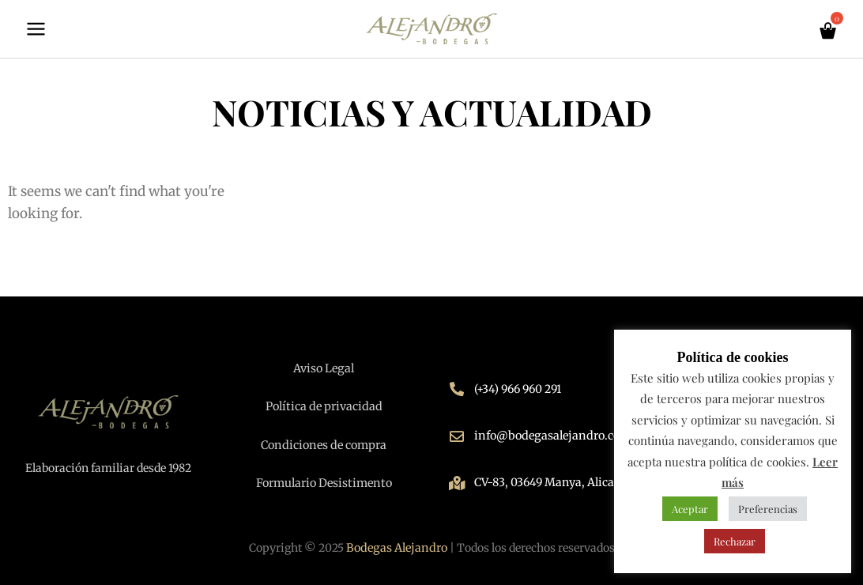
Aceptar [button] (690, 508)
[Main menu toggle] (36, 30)
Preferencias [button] (767, 508)
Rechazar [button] (735, 541)
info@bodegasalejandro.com (549, 437)
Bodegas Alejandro (396, 548)
